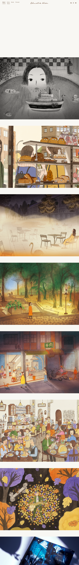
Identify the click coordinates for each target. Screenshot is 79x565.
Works (8, 2)
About (8, 3)
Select (3, 2)
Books (12, 2)
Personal (17, 2)
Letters (4, 3)
